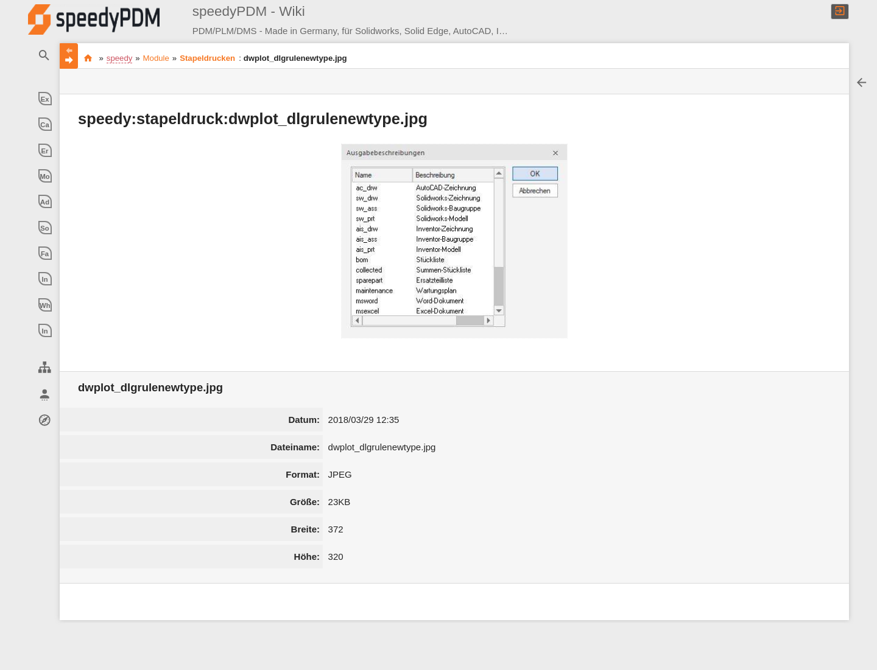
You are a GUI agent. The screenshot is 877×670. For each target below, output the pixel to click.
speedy (120, 58)
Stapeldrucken (207, 58)
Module (156, 58)
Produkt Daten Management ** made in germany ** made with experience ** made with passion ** (88, 58)
